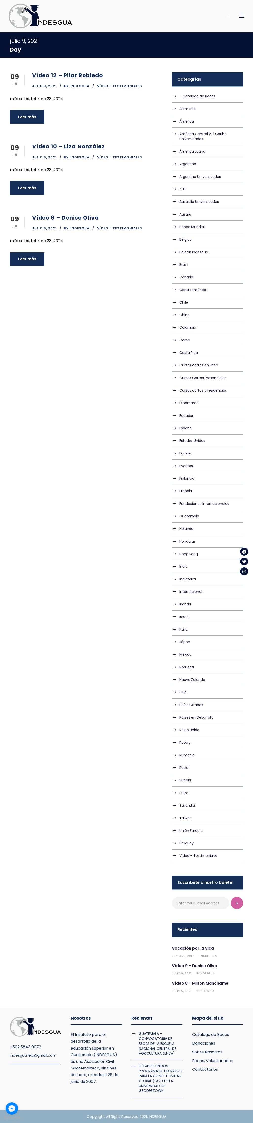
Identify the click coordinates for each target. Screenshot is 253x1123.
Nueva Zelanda (192, 679)
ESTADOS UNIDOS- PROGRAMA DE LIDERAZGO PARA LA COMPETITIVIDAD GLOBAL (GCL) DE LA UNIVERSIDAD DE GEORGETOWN (160, 1078)
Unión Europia (191, 830)
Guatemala (189, 516)
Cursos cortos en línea (198, 365)
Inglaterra (187, 579)
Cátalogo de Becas (210, 1034)
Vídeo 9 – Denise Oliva (65, 218)
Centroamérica (192, 289)
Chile (183, 302)
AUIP (183, 189)
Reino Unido (189, 729)
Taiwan (185, 817)
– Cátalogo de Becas (197, 96)
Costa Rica (188, 352)
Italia (183, 629)
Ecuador (186, 415)
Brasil (183, 264)
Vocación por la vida (193, 948)
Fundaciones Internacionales (204, 503)
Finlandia (186, 478)
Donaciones (203, 1043)
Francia (185, 491)
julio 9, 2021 (44, 86)
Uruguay (186, 843)
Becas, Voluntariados (212, 1061)
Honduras (187, 541)
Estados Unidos (192, 440)
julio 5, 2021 (181, 991)
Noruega (186, 667)
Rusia (183, 767)
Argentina (187, 164)
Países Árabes (191, 704)
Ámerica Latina (192, 151)
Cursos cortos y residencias (203, 390)
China (184, 314)
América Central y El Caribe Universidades (203, 136)
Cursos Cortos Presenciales (202, 377)
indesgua (79, 86)
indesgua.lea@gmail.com (33, 1055)
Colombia (187, 327)
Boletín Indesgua (193, 252)
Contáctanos (205, 1069)
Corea (184, 340)
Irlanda (185, 604)
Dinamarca (189, 402)
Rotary (184, 742)
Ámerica (186, 121)
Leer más (27, 117)
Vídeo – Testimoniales (198, 855)
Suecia (185, 780)
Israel (183, 616)
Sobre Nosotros (207, 1052)
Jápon (184, 641)
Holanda (186, 528)
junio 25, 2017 (183, 956)
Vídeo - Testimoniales (119, 86)
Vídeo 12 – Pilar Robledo (67, 75)
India (183, 566)
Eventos (186, 465)
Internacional (190, 591)
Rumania (187, 755)
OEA (182, 692)
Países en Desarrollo (196, 717)
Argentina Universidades (200, 176)
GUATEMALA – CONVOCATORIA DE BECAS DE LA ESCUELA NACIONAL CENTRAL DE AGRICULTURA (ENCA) (157, 1043)
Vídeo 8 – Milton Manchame (200, 983)
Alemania (187, 108)
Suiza (183, 792)
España (185, 428)
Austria (185, 214)
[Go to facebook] (12, 1108)
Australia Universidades (199, 201)
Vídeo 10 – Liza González (68, 146)
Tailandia (187, 805)
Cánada (186, 277)
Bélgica (185, 239)
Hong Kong (188, 553)
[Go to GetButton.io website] (12, 1118)
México (185, 654)
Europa (185, 453)
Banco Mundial (192, 226)
